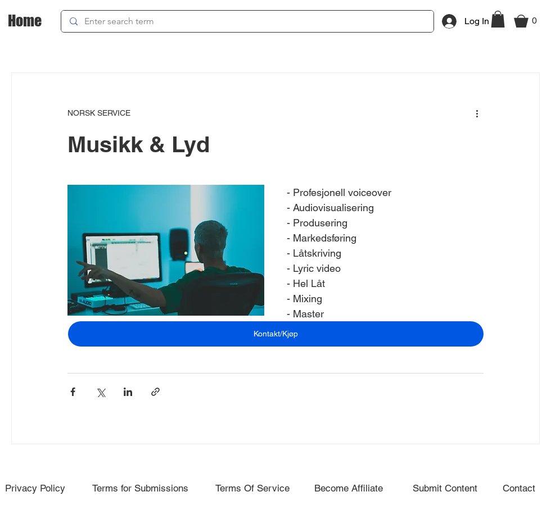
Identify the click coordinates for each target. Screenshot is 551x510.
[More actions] (477, 113)
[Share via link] (155, 391)
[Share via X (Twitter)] (100, 391)
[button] (498, 19)
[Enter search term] (247, 21)
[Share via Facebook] (72, 391)
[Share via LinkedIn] (128, 391)
